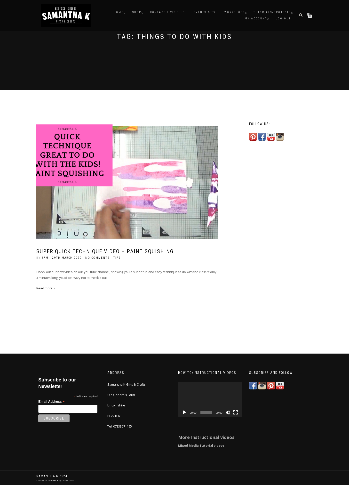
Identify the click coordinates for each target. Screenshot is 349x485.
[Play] (184, 412)
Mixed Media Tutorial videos (201, 445)
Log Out (283, 18)
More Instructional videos (206, 437)
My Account (256, 18)
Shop (136, 12)
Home (119, 12)
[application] (210, 400)
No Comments (97, 257)
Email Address (51, 401)
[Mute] (227, 412)
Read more (44, 288)
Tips (116, 257)
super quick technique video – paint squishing (105, 251)
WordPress (69, 480)
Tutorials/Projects (272, 12)
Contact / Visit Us (167, 12)
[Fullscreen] (235, 412)
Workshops (234, 12)
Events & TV (205, 12)
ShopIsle (42, 480)
